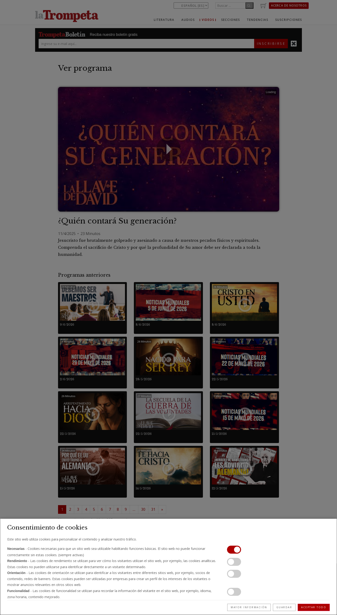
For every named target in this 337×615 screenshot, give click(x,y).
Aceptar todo (313, 607)
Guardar (284, 607)
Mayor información (249, 607)
